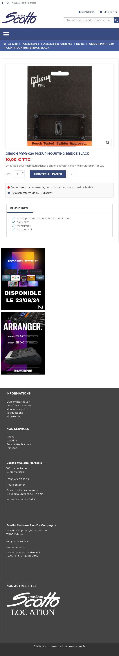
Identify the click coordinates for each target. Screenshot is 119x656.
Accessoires (31, 43)
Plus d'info (19, 208)
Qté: (8, 174)
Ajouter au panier (47, 174)
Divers (80, 43)
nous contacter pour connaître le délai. (70, 187)
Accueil (11, 43)
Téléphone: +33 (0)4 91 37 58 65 (24, 3)
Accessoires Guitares (57, 43)
